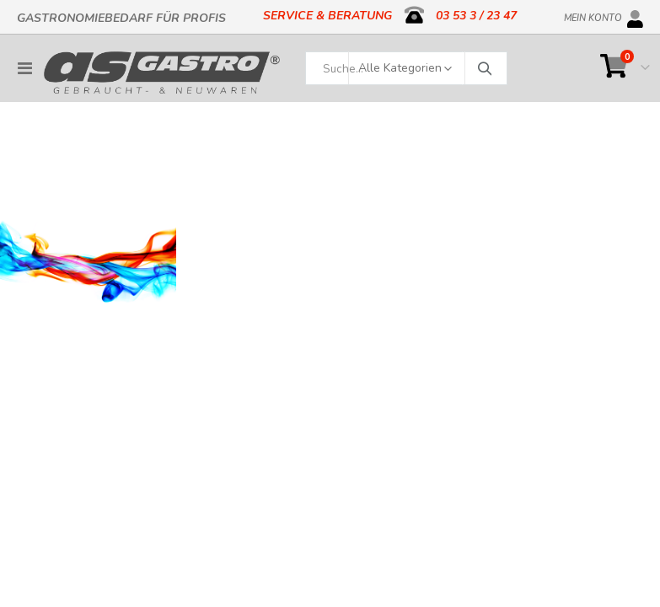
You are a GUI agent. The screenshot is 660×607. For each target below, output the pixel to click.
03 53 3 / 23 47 (476, 16)
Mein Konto (593, 15)
